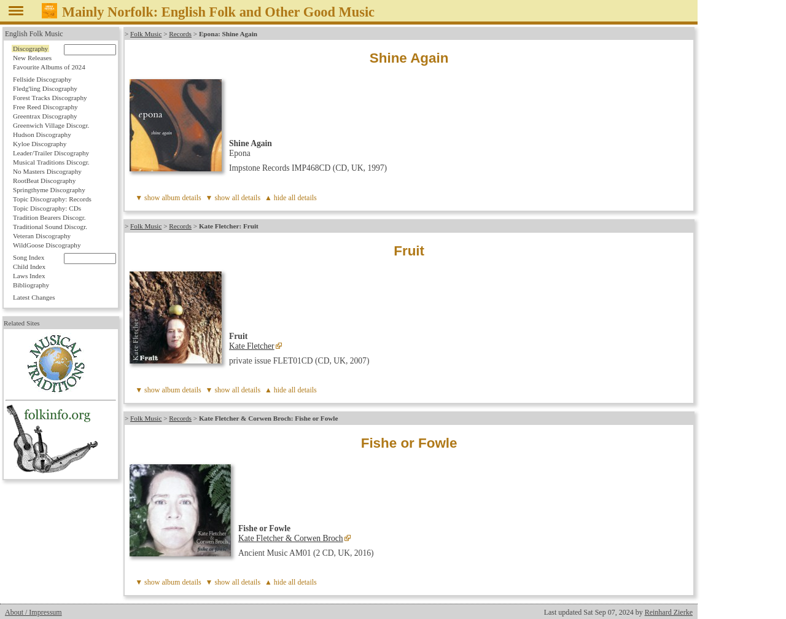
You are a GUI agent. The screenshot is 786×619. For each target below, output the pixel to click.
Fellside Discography (42, 79)
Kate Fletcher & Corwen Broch (290, 538)
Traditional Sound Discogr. (50, 226)
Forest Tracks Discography (50, 97)
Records (180, 33)
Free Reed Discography (45, 107)
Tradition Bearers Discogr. (49, 217)
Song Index (28, 257)
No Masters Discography (47, 171)
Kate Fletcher (251, 346)
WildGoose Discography (46, 245)
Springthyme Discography (49, 189)
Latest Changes (34, 297)
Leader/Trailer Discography (51, 153)
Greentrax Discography (45, 116)
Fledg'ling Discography (45, 88)
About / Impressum (33, 612)
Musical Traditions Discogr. (51, 162)
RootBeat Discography (44, 180)
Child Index (29, 266)
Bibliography (31, 285)
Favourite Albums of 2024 (49, 67)
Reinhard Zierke (669, 612)
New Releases (32, 57)
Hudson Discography (42, 134)
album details (181, 197)
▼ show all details (233, 197)
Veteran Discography (42, 235)
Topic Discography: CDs (47, 208)
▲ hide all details (291, 197)
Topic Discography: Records (52, 199)
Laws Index (29, 275)
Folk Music (145, 33)
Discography (30, 48)
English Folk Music (34, 33)
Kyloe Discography (39, 143)
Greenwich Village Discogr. (51, 125)
